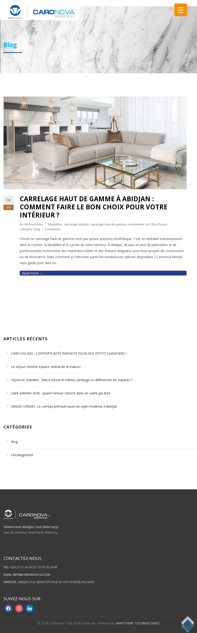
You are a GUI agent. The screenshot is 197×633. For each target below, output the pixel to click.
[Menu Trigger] (180, 9)
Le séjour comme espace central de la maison (46, 366)
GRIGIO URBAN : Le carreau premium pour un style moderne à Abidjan (64, 406)
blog (37, 229)
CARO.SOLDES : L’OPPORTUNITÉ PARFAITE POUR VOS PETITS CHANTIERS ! (68, 353)
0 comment (52, 229)
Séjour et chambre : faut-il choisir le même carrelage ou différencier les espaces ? (72, 380)
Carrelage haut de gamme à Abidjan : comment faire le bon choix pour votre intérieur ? (93, 206)
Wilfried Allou (34, 224)
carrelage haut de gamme (108, 224)
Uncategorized (22, 455)
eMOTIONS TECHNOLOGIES (138, 623)
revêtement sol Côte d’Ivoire (147, 224)
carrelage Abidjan (76, 224)
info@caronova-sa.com (31, 574)
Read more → (32, 273)
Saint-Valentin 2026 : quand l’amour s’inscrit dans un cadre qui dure (60, 393)
